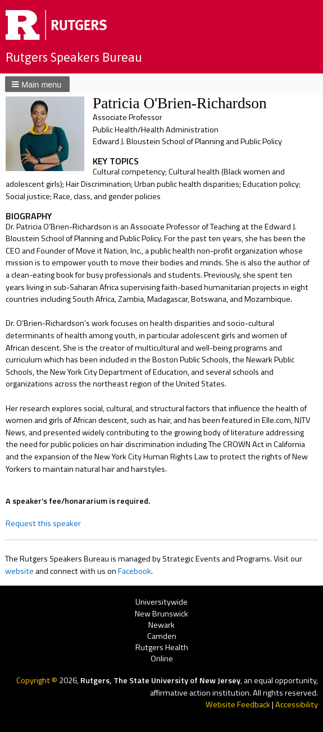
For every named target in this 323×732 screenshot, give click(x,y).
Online (162, 659)
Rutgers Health (161, 647)
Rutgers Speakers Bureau (74, 57)
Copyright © (37, 680)
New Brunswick (161, 614)
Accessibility (296, 704)
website (19, 571)
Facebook (134, 571)
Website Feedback (238, 704)
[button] (37, 84)
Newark (161, 625)
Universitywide (161, 602)
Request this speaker (43, 523)
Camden (161, 636)
